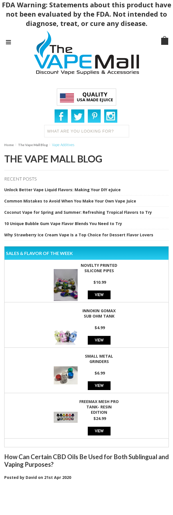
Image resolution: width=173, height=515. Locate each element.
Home (9, 145)
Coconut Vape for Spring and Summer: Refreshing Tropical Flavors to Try (78, 212)
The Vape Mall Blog (33, 145)
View (99, 294)
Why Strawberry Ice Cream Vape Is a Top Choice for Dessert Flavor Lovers (78, 234)
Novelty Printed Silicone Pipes (99, 268)
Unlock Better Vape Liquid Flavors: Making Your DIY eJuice (62, 189)
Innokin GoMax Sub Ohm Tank (99, 313)
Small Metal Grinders (99, 358)
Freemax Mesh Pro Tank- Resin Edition (99, 407)
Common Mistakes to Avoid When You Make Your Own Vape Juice (70, 201)
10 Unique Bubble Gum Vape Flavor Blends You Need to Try (63, 223)
